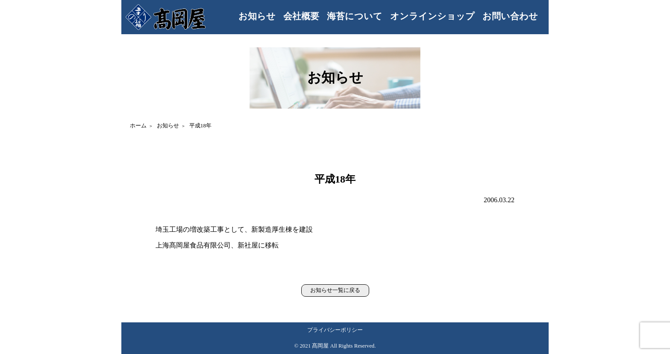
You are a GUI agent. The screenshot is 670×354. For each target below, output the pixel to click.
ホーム (138, 126)
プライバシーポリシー (335, 330)
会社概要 (301, 16)
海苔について (354, 16)
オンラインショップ (432, 16)
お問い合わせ (510, 16)
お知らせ (257, 16)
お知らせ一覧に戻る (335, 290)
